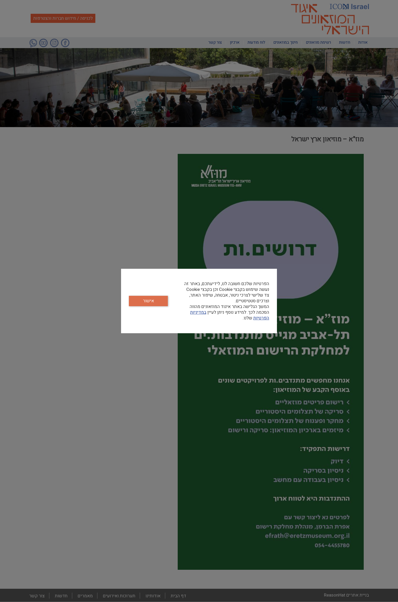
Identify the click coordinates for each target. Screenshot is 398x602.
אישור (148, 301)
